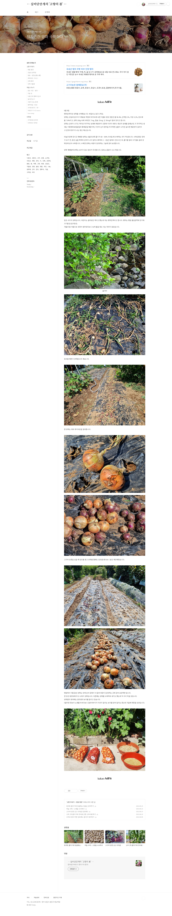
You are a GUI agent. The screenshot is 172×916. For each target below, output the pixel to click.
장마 (37, 161)
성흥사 (34, 158)
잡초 (37, 169)
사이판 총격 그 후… (34, 108)
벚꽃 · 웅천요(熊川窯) (34, 75)
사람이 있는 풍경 (33, 102)
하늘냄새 (36, 897)
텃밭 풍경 (79, 802)
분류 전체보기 (31, 63)
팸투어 (42, 169)
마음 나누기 (30, 87)
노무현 (47, 158)
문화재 (29, 169)
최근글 (29, 141)
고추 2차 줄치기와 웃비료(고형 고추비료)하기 (81, 814)
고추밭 (29, 172)
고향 (38, 164)
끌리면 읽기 (31, 99)
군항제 (48, 161)
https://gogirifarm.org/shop (77, 82)
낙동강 (29, 158)
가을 (46, 169)
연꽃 (33, 166)
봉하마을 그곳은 (32, 105)
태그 (36, 12)
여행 (34, 164)
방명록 (47, 12)
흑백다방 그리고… (33, 78)
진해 (44, 161)
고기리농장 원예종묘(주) (76, 84)
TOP (143, 898)
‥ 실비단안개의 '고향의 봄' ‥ (46, 4)
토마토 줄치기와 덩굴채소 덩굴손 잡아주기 (80, 806)
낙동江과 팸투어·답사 (34, 96)
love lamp (31, 113)
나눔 (49, 166)
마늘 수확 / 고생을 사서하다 (75, 809)
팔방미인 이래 (57, 897)
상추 (33, 169)
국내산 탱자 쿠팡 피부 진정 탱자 (79, 69)
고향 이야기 (70, 802)
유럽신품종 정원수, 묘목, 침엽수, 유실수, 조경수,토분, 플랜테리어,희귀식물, (94, 87)
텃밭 (41, 166)
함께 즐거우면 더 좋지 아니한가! (78, 864)
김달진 (47, 164)
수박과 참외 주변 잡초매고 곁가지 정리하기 (80, 817)
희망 (45, 166)
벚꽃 (42, 164)
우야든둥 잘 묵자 (33, 120)
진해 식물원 (31, 84)
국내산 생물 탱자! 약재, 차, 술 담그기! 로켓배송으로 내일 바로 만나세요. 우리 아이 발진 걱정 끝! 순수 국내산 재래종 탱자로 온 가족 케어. (97, 73)
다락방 (29, 117)
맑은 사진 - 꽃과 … (33, 91)
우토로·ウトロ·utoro (34, 110)
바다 (33, 172)
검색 (138, 4)
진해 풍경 (30, 81)
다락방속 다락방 (32, 123)
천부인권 (46, 897)
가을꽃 (29, 166)
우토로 (29, 161)
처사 (28, 897)
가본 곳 (30, 93)
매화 (33, 161)
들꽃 (37, 166)
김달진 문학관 (32, 72)
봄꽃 (28, 164)
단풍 (42, 158)
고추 (38, 158)
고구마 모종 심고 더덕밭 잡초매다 (77, 811)
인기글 (35, 141)
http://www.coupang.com (76, 66)
